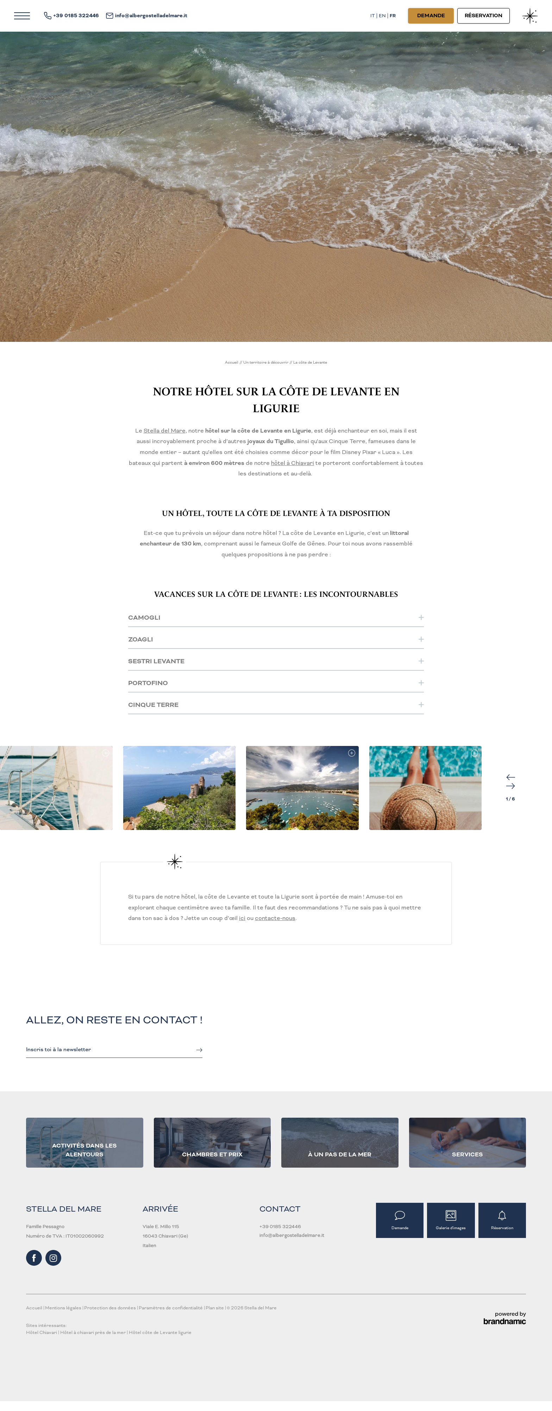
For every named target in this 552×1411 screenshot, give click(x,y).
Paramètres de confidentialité (171, 1308)
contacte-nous (275, 918)
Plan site (215, 1308)
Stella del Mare (165, 430)
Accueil (232, 362)
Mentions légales (63, 1308)
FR (393, 16)
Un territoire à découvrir (266, 362)
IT (372, 16)
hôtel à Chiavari (292, 463)
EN (382, 16)
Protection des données (110, 1308)
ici (242, 918)
